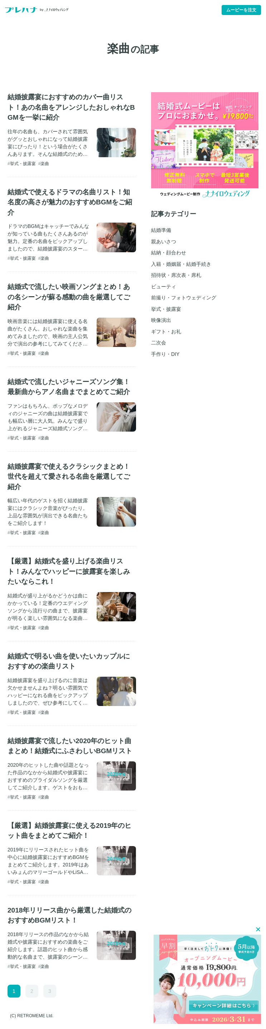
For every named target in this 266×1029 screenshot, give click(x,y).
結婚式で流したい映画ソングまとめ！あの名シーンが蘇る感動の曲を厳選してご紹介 (69, 297)
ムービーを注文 (241, 10)
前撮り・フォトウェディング (183, 297)
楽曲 (44, 163)
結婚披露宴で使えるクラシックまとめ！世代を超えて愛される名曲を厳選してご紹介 (69, 477)
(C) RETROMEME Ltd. (31, 1015)
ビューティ (163, 286)
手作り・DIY (165, 354)
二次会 (158, 343)
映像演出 (161, 320)
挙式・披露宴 (23, 163)
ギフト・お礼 (166, 331)
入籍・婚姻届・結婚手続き (181, 264)
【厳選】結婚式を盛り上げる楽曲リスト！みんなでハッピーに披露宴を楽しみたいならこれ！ (69, 571)
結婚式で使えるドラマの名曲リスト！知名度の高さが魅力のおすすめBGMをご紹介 (70, 202)
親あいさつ (163, 241)
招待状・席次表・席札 (176, 275)
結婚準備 (161, 230)
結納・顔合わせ (168, 252)
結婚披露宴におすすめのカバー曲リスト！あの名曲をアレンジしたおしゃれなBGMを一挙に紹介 (71, 107)
